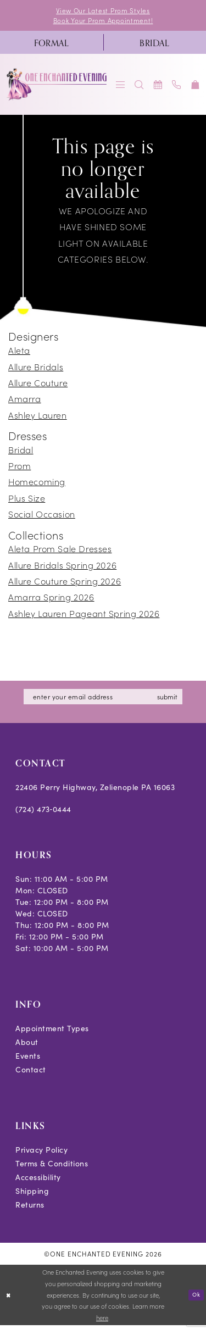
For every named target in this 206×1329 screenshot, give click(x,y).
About (26, 1045)
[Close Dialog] (9, 1298)
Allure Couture (38, 385)
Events (27, 1059)
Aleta (19, 352)
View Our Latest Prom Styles (103, 10)
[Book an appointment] (158, 86)
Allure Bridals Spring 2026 (62, 567)
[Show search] (139, 86)
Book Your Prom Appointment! (103, 21)
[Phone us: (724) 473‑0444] (177, 86)
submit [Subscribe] (175, 699)
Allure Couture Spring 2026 (64, 583)
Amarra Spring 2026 (51, 599)
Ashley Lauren (37, 416)
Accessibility (38, 1180)
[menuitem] (51, 44)
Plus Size (26, 500)
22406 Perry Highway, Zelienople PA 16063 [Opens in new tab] (95, 790)
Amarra (24, 400)
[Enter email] (104, 699)
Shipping (32, 1194)
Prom (19, 467)
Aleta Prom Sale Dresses (60, 550)
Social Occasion (41, 516)
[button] (121, 86)
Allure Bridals (35, 368)
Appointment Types (52, 1031)
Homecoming (36, 483)
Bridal (21, 452)
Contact (30, 1072)
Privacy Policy (41, 1153)
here (102, 1320)
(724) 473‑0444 (43, 812)
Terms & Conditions (51, 1166)
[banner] (57, 86)
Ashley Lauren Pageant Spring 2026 (83, 615)
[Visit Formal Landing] (51, 44)
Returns (29, 1208)
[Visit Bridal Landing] (155, 44)
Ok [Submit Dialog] (195, 1298)
